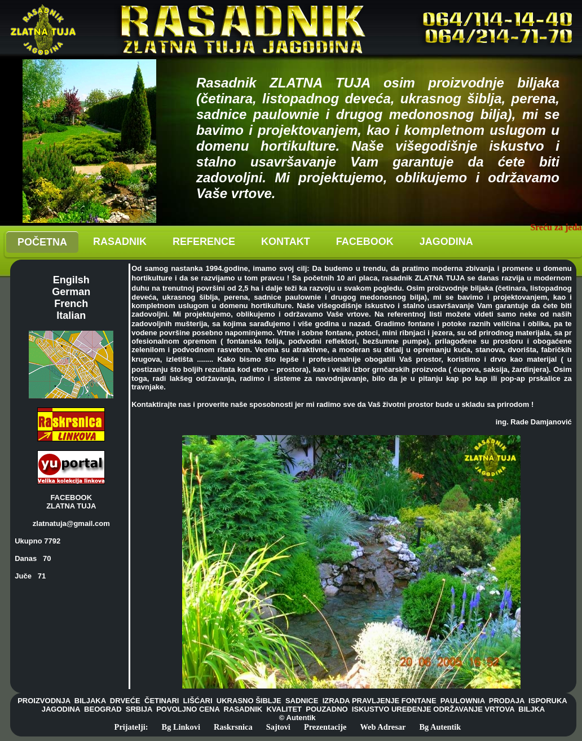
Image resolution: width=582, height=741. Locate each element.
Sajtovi (278, 726)
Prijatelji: (131, 726)
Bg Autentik (440, 726)
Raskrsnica (233, 726)
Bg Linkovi (181, 726)
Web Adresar (383, 726)
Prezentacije (325, 726)
